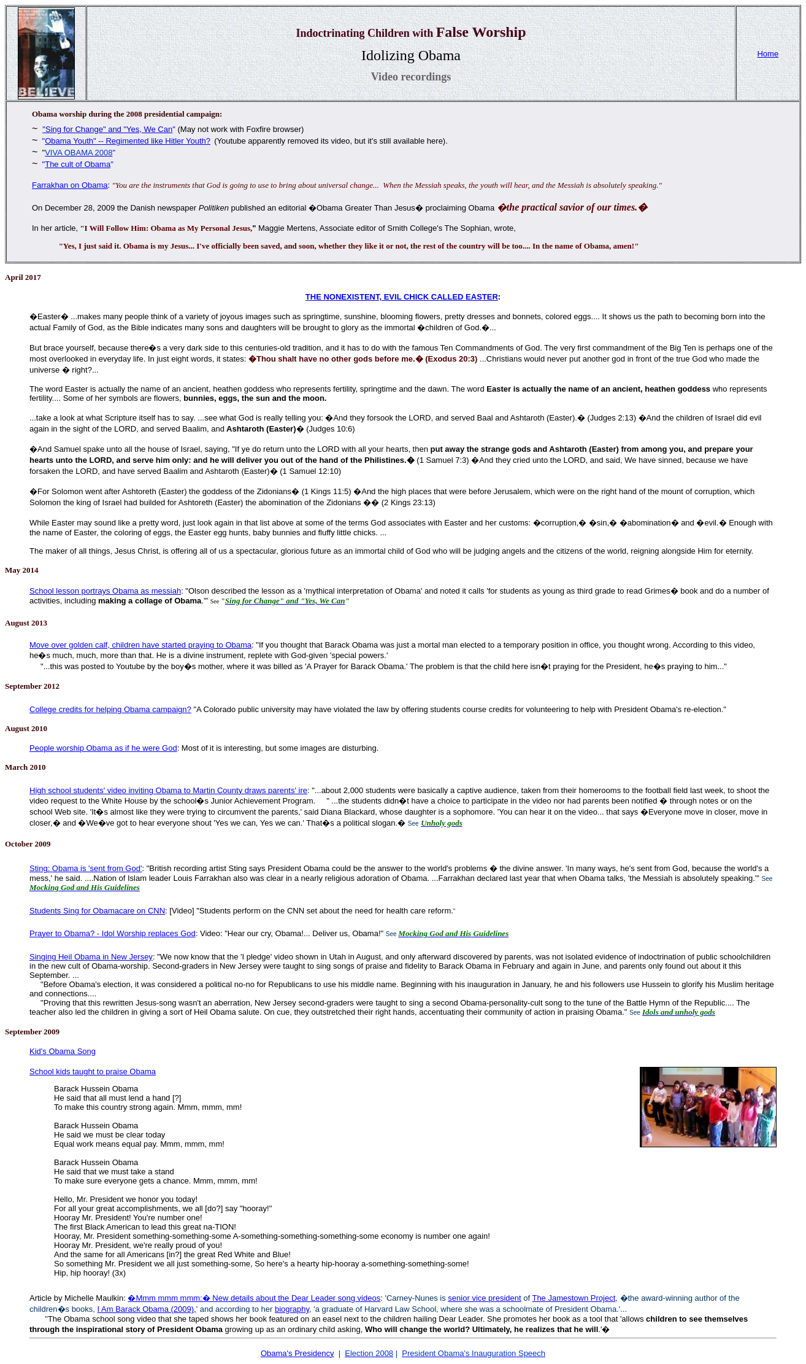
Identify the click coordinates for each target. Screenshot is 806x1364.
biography (292, 1309)
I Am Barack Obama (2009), (147, 1309)
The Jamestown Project (573, 1298)
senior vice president (484, 1298)
